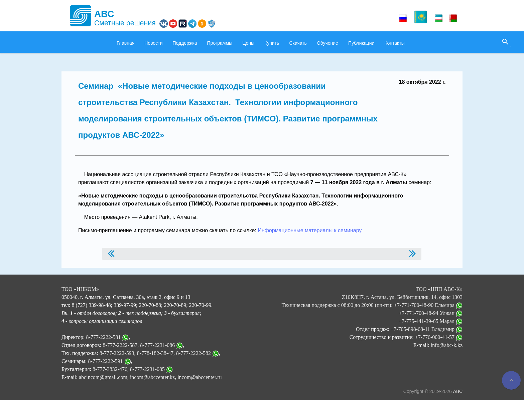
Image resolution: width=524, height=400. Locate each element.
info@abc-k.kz (447, 345)
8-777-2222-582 (193, 353)
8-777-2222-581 (103, 337)
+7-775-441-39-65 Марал (431, 321)
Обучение (327, 43)
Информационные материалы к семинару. (309, 230)
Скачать (298, 43)
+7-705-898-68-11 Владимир (427, 329)
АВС (458, 391)
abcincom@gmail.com (103, 377)
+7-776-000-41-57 (439, 337)
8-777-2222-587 (120, 345)
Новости (153, 43)
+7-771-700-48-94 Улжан (431, 313)
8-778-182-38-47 (155, 353)
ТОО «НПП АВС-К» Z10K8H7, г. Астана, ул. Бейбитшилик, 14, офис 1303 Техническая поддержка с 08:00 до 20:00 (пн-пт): (372, 297)
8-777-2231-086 (157, 345)
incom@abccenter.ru (199, 377)
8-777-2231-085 (147, 369)
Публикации (361, 43)
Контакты (394, 43)
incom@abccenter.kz (152, 377)
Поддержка (185, 43)
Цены (248, 43)
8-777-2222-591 (105, 361)
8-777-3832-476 (110, 369)
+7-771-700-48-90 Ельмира (428, 305)
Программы (220, 43)
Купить (271, 43)
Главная (125, 43)
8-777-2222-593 (117, 353)
